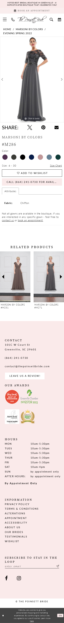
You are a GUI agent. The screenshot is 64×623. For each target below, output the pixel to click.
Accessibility (16, 522)
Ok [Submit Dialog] (60, 615)
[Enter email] (32, 566)
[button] (5, 19)
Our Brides (14, 532)
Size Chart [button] (56, 165)
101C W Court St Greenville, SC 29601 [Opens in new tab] (21, 347)
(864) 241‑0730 (16, 357)
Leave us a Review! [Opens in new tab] (25, 375)
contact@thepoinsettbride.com (27, 366)
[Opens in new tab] (12, 397)
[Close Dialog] (3, 615)
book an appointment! (30, 220)
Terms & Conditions (22, 508)
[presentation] (15, 276)
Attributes (10, 191)
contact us (8, 220)
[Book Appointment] (32, 11)
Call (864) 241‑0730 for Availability (34, 182)
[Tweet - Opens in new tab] (29, 128)
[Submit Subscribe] (57, 566)
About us (13, 527)
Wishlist (12, 541)
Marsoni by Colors (29, 29)
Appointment (16, 518)
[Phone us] (13, 19)
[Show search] (51, 19)
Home (7, 29)
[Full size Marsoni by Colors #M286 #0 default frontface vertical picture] (32, 79)
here (32, 621)
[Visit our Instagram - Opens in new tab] (19, 578)
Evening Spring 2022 (17, 33)
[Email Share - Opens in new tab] (56, 127)
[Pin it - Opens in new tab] (43, 128)
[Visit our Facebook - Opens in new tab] (6, 578)
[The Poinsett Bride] (32, 19)
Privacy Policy (17, 504)
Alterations (15, 513)
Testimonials (16, 536)
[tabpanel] (32, 79)
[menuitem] (5, 19)
